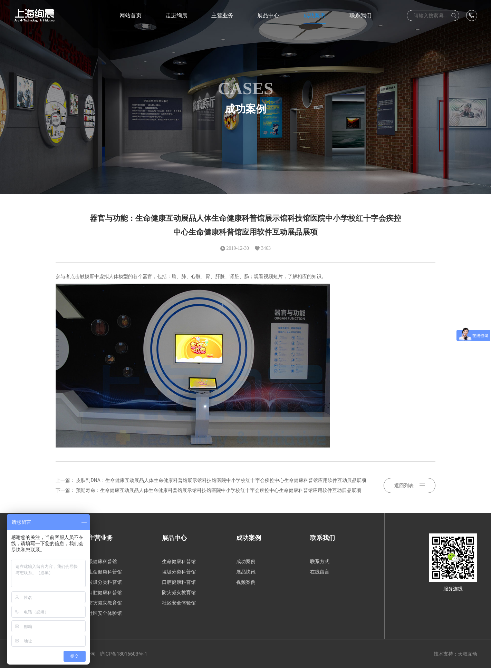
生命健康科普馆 (105, 571)
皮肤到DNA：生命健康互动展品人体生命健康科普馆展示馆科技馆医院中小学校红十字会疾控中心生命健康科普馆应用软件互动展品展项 (221, 480)
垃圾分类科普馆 (105, 581)
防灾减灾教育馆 (105, 602)
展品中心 (174, 537)
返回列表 (409, 485)
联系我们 (322, 537)
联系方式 (319, 561)
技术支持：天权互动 (455, 653)
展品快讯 (246, 571)
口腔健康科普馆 (105, 592)
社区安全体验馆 (105, 613)
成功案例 (248, 537)
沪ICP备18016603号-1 (123, 653)
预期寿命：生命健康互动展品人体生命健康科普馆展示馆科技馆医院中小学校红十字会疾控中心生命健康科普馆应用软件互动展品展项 (218, 490)
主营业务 (100, 537)
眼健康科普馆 (102, 561)
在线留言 (319, 571)
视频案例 (246, 581)
